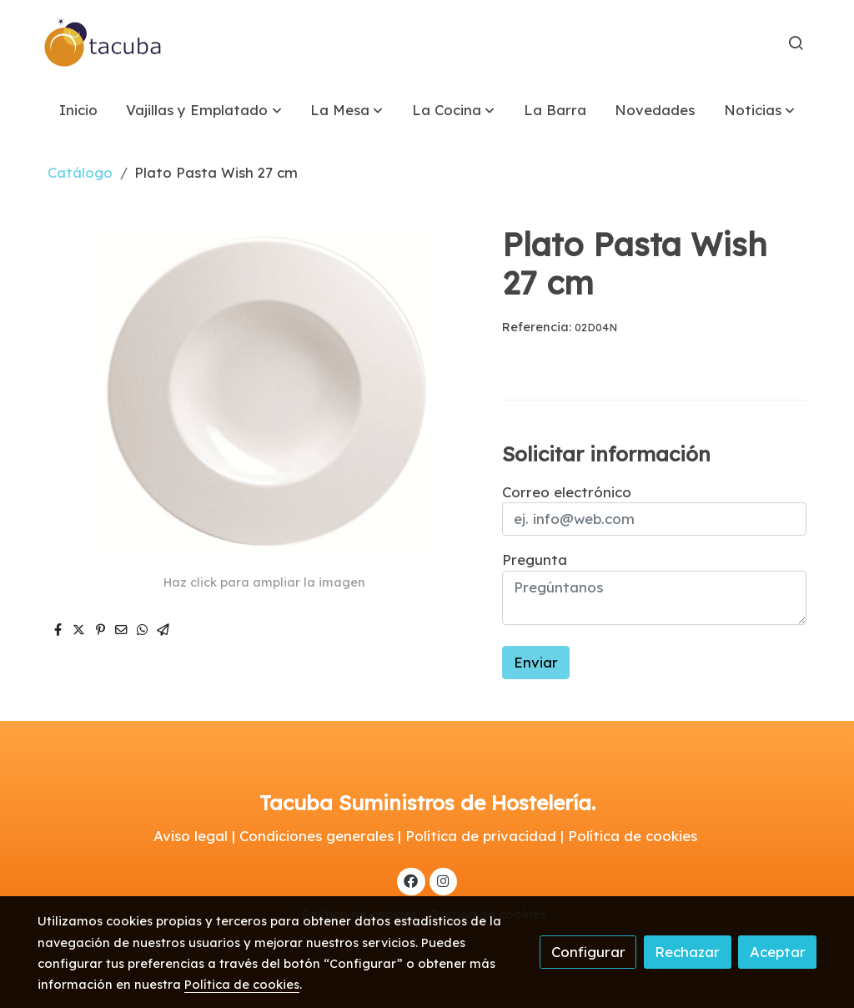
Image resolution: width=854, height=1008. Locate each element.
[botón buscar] (795, 42)
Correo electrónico (566, 492)
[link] (103, 42)
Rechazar (687, 951)
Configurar (588, 951)
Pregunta (534, 559)
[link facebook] (411, 880)
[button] (204, 109)
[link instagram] (443, 880)
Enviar (536, 662)
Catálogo (80, 172)
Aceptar (778, 951)
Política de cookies (241, 984)
